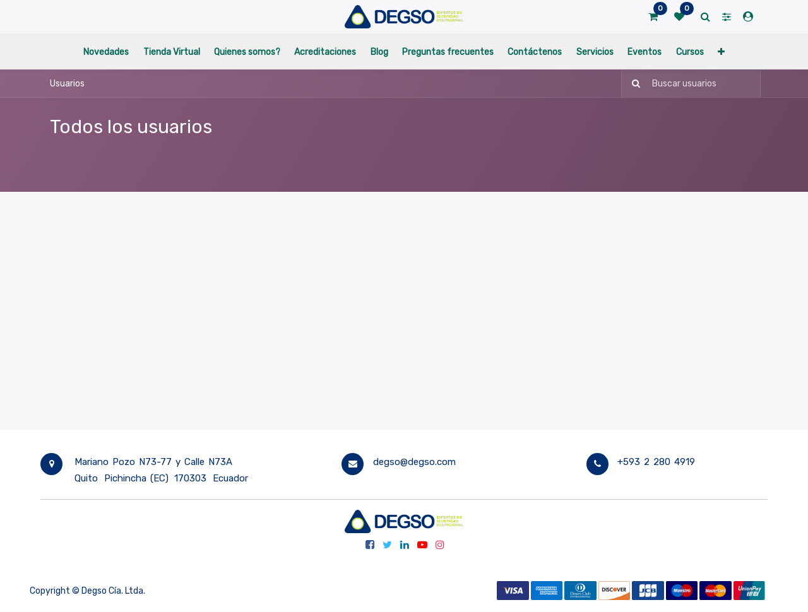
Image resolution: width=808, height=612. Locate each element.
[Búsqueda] (632, 83)
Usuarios (67, 83)
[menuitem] (106, 51)
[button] (721, 51)
